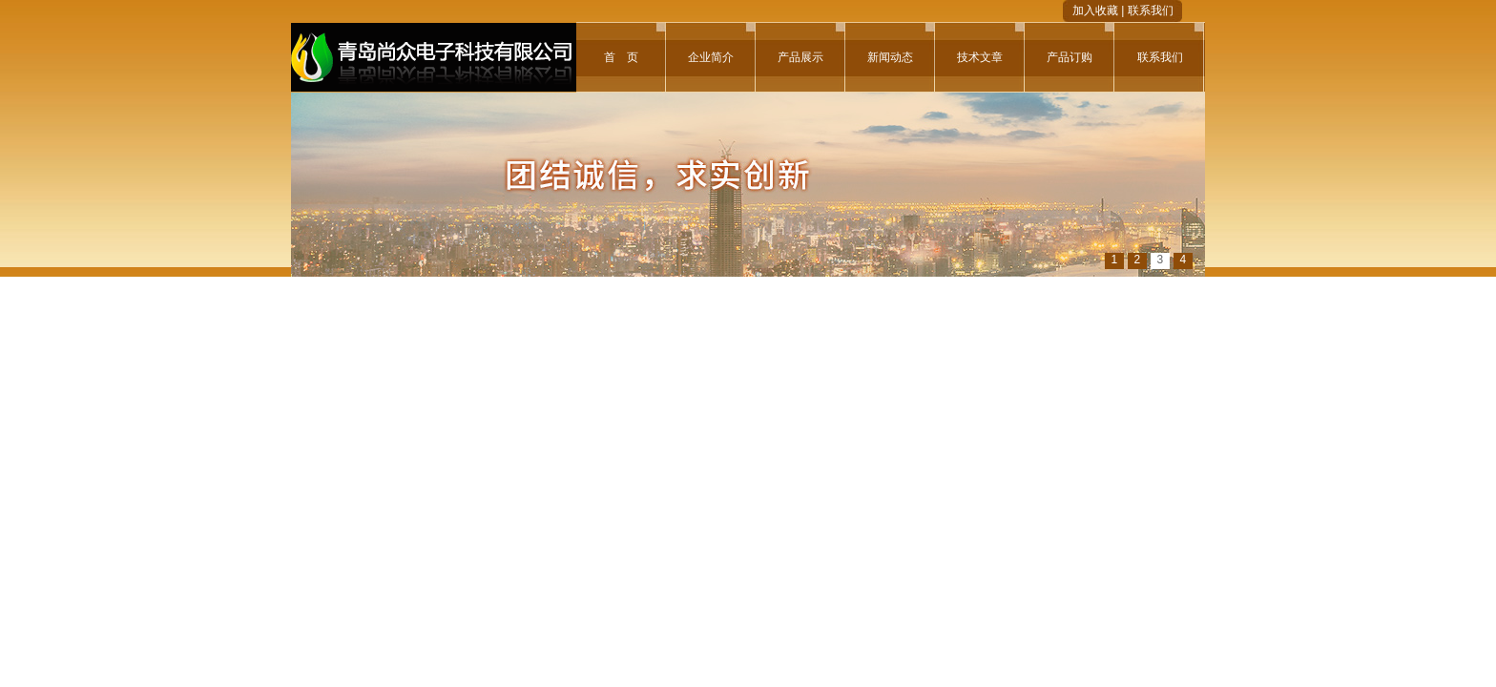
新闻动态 (890, 57)
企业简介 (711, 57)
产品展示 (800, 57)
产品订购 (1069, 57)
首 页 (621, 57)
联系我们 (1151, 10)
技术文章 (980, 57)
